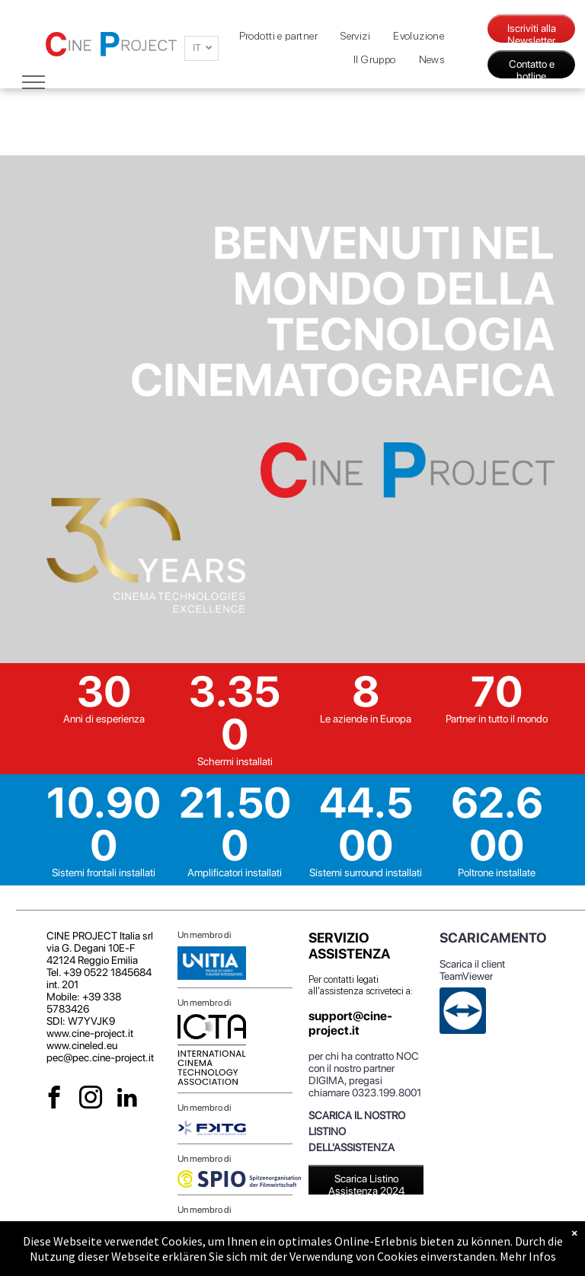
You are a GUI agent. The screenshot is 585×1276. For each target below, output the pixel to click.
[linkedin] (127, 1099)
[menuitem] (279, 36)
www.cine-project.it (89, 1033)
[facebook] (54, 1099)
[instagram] (91, 1099)
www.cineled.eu (81, 1045)
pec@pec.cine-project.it (100, 1057)
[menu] (33, 82)
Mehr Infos (528, 1256)
